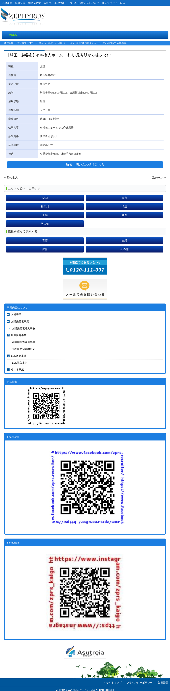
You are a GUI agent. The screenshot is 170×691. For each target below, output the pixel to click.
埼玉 (124, 206)
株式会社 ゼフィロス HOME (18, 43)
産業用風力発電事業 (23, 342)
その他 (45, 223)
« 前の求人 (11, 177)
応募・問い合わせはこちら (85, 164)
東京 (124, 197)
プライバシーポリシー (140, 682)
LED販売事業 (18, 355)
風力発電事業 (18, 335)
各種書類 (163, 682)
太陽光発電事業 (20, 321)
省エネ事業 (17, 369)
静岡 (124, 215)
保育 (45, 249)
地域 (50, 43)
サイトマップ (114, 682)
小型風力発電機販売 (23, 349)
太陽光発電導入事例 (23, 328)
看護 (45, 240)
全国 (60, 43)
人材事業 (16, 314)
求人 (41, 43)
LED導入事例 (19, 362)
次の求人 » (159, 177)
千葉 (45, 215)
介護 (124, 240)
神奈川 (45, 206)
